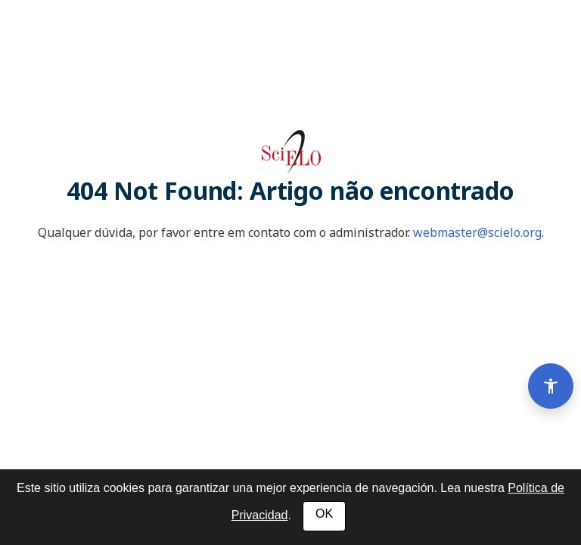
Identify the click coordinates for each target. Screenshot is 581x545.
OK (324, 513)
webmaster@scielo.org (477, 232)
